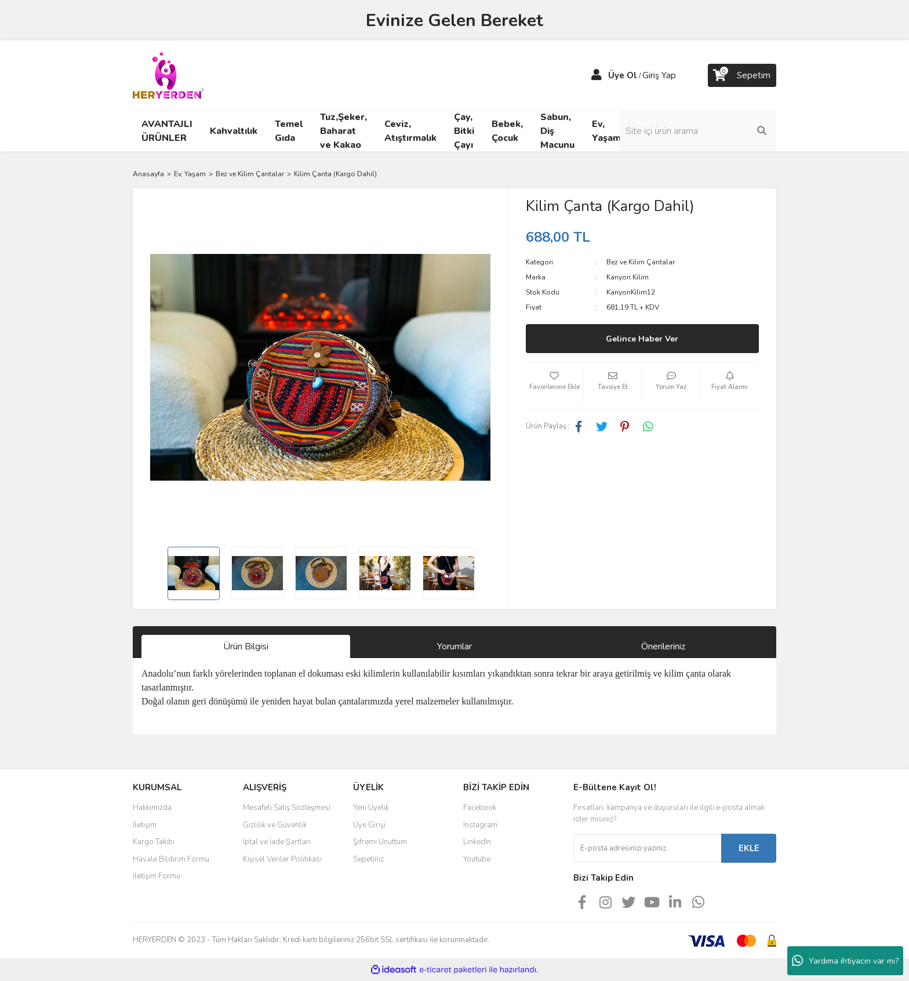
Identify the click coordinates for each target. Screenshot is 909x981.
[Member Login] (596, 75)
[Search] (698, 131)
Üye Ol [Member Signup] (622, 75)
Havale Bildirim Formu (171, 859)
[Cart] (742, 75)
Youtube (476, 859)
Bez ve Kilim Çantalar (640, 262)
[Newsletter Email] (647, 848)
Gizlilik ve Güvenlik (275, 825)
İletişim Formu (156, 876)
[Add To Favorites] (555, 385)
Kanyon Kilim (627, 277)
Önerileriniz (663, 646)
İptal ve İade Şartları (277, 842)
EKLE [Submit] (749, 848)
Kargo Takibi (153, 842)
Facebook (479, 807)
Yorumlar (454, 646)
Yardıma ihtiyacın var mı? (845, 960)
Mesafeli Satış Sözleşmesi (286, 807)
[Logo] (168, 74)
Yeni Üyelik (371, 807)
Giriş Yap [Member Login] (659, 75)
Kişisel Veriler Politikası (282, 859)
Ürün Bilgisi (245, 646)
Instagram (480, 825)
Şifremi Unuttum (380, 842)
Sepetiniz (368, 859)
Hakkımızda (152, 807)
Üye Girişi (369, 825)
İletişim (145, 825)
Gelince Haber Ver (642, 338)
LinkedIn (477, 842)
